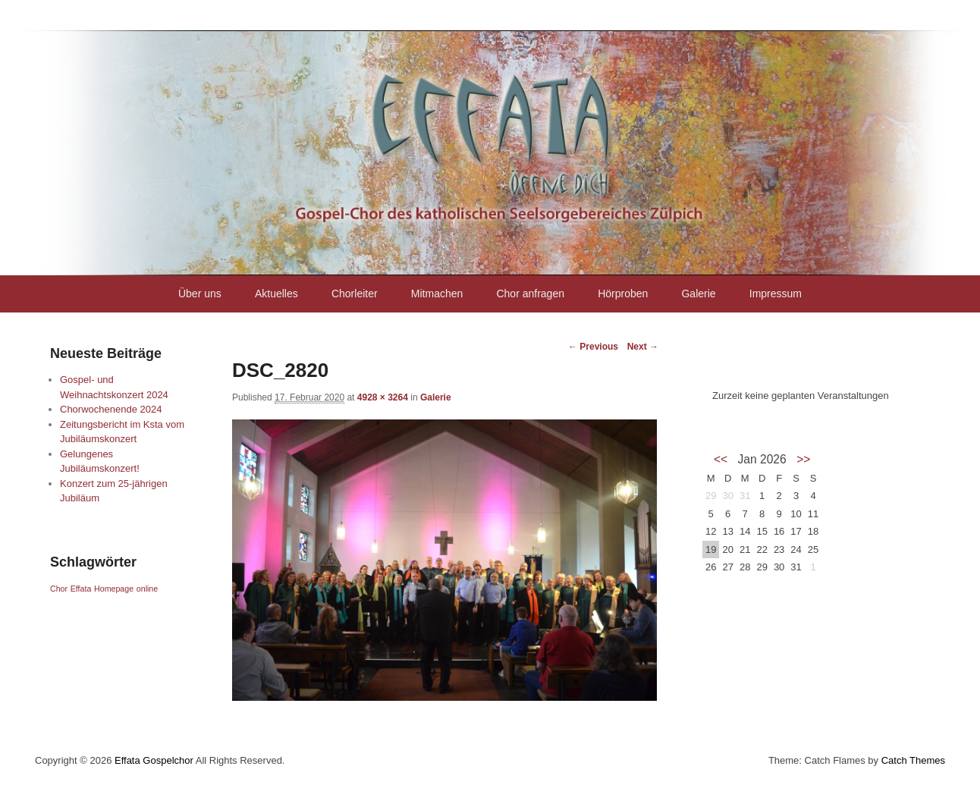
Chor (59, 588)
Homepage (113, 588)
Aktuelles (276, 293)
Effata (81, 588)
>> (803, 459)
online (147, 588)
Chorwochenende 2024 (111, 409)
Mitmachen (437, 293)
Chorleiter (354, 293)
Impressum (775, 293)
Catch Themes (913, 760)
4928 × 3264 (382, 397)
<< (720, 459)
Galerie (698, 293)
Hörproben (623, 293)
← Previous (593, 346)
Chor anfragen (530, 293)
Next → (642, 346)
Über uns (199, 293)
